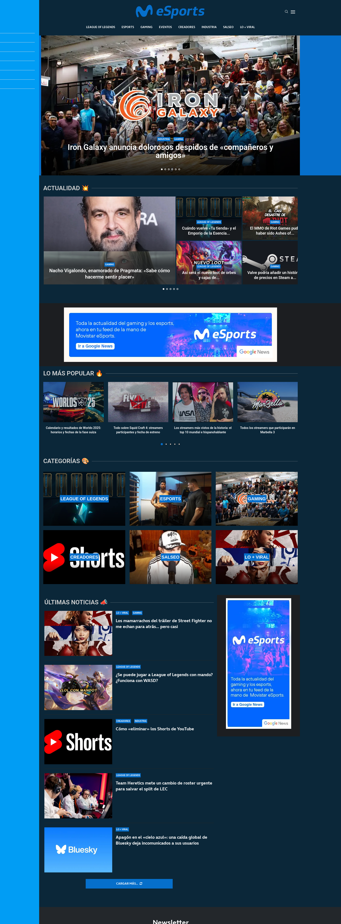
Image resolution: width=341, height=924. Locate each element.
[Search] (286, 12)
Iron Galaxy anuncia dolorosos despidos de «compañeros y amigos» (170, 151)
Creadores (186, 27)
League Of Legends (100, 27)
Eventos (165, 27)
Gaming (146, 27)
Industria (209, 27)
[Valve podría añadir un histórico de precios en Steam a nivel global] (275, 262)
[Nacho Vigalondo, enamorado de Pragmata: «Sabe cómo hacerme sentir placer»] (110, 240)
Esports (128, 27)
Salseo (228, 27)
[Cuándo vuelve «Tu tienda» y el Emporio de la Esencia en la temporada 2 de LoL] (209, 218)
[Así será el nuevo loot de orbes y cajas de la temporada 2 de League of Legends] (209, 262)
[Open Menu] (293, 12)
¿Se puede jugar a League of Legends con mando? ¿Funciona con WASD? (164, 681)
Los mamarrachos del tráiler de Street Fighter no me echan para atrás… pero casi (164, 624)
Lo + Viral (247, 27)
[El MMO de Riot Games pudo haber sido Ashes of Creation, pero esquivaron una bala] (275, 218)
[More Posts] (129, 884)
